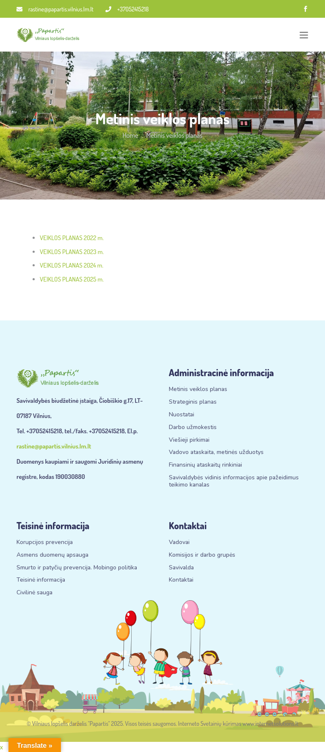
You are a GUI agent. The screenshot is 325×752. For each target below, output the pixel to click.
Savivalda (181, 568)
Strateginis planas (193, 402)
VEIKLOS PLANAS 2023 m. (72, 252)
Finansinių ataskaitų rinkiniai (205, 465)
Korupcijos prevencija (45, 542)
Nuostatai (181, 414)
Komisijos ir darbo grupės (202, 555)
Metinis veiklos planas (198, 389)
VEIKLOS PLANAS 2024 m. (71, 265)
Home (130, 135)
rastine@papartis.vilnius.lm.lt (55, 9)
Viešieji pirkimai (189, 440)
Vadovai (179, 542)
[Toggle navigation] (303, 35)
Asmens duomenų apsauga (52, 555)
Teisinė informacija (41, 580)
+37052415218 (127, 9)
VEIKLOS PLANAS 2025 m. (72, 279)
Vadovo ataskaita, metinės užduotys (216, 452)
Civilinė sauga (34, 592)
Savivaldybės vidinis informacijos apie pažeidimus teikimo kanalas (234, 481)
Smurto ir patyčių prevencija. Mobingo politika (77, 568)
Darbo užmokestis (193, 427)
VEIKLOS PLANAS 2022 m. (72, 238)
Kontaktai (181, 580)
